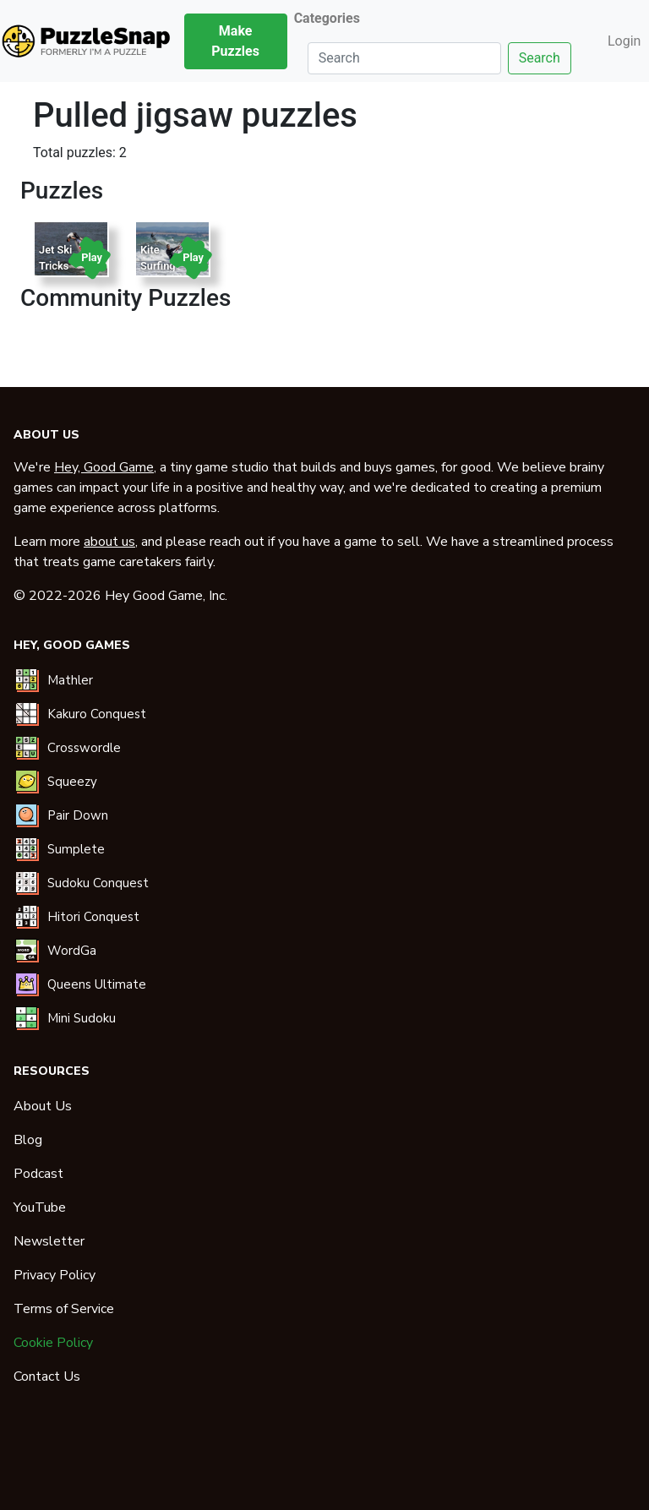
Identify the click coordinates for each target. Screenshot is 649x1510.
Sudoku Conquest (98, 883)
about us (109, 541)
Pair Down (77, 815)
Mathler (70, 680)
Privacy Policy (54, 1275)
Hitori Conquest (93, 916)
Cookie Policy (53, 1342)
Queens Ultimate (96, 984)
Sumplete (76, 849)
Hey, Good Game (104, 467)
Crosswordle (84, 747)
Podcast (38, 1173)
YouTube (40, 1207)
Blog (28, 1140)
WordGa (71, 950)
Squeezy (72, 781)
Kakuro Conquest (96, 714)
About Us (43, 1106)
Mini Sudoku (81, 1018)
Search (539, 58)
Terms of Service (64, 1309)
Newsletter (49, 1241)
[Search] (404, 58)
